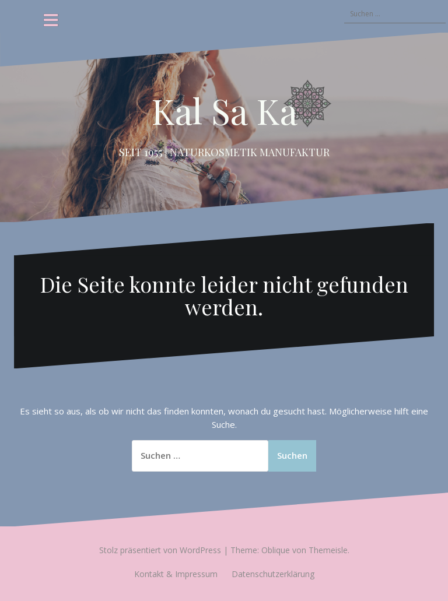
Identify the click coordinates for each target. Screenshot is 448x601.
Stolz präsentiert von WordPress (160, 550)
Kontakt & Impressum (176, 573)
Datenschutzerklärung (273, 573)
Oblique (275, 550)
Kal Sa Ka (224, 110)
